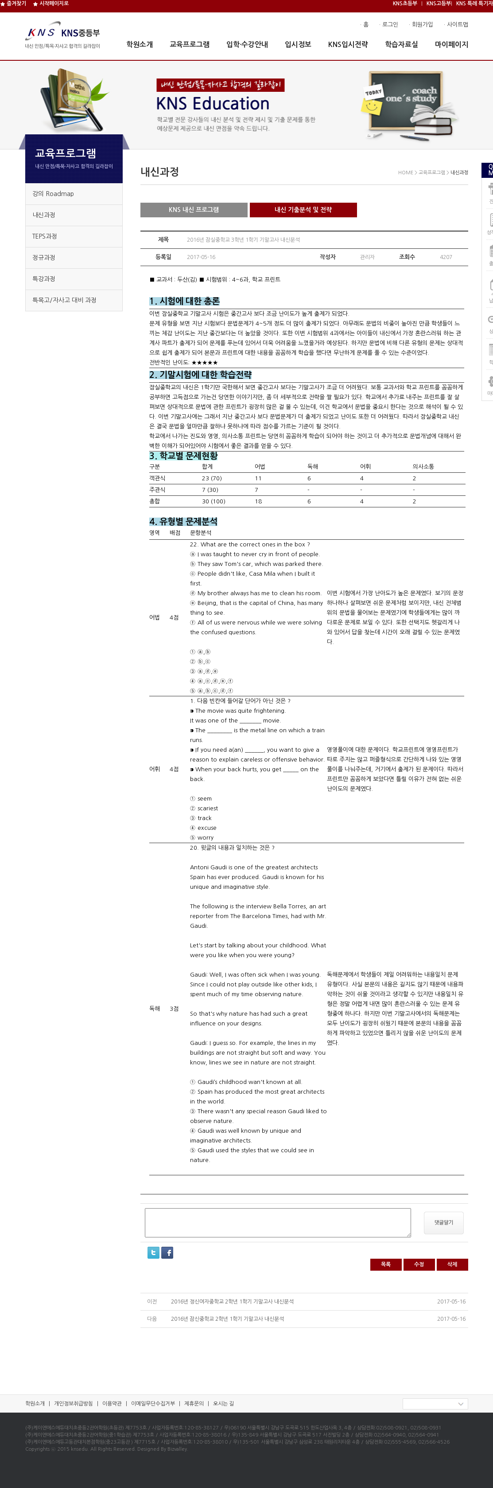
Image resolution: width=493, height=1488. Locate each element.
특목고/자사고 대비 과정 (64, 300)
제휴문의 (194, 1403)
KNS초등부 (405, 3)
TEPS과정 (44, 236)
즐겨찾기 (13, 3)
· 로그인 (388, 24)
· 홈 (364, 24)
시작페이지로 (51, 3)
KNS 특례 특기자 (474, 3)
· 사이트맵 (456, 24)
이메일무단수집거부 (153, 1403)
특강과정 (43, 279)
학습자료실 (401, 44)
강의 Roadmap (53, 194)
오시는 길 (223, 1403)
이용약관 (112, 1403)
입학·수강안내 (247, 44)
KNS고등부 (439, 3)
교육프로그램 (190, 44)
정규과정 (43, 258)
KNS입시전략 (348, 44)
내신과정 (43, 215)
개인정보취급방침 (73, 1403)
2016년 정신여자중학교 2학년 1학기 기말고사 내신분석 (232, 1301)
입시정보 (298, 44)
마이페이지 (451, 44)
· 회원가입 (421, 24)
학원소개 (139, 44)
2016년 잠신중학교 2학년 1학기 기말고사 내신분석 (227, 1319)
